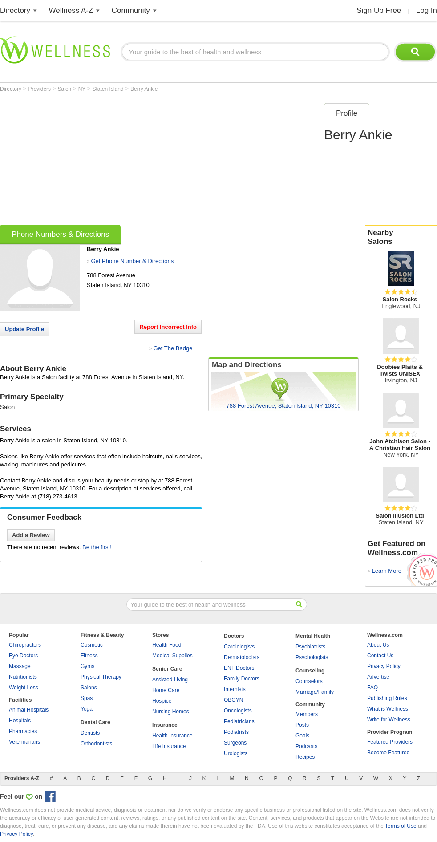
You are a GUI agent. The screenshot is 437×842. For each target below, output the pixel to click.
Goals (302, 736)
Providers (40, 89)
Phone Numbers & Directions (60, 234)
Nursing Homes (170, 711)
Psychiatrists (310, 647)
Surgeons (235, 743)
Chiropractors (25, 645)
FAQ (372, 687)
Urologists (235, 753)
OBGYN (233, 700)
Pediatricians (239, 721)
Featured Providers (390, 742)
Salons (89, 687)
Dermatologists (241, 657)
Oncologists (238, 711)
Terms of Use (401, 826)
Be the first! (97, 547)
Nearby (401, 237)
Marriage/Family (314, 692)
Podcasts (306, 746)
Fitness (89, 655)
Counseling (309, 671)
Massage (20, 666)
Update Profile (24, 329)
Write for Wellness (388, 720)
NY (82, 89)
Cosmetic (92, 645)
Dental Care (95, 722)
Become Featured (388, 752)
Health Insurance (172, 736)
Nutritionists (23, 677)
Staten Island (109, 89)
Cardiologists (239, 647)
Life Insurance (169, 746)
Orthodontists (96, 744)
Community (131, 10)
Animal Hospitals (29, 710)
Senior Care (167, 669)
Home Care (165, 690)
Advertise (378, 677)
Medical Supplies (172, 655)
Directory (15, 10)
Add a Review (31, 535)
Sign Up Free (378, 10)
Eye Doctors (23, 655)
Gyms (87, 666)
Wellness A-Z (71, 10)
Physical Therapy (101, 677)
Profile (346, 113)
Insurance (165, 725)
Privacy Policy (384, 666)
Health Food (166, 645)
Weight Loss (23, 687)
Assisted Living (170, 679)
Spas (87, 698)
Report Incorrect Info (168, 327)
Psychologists (311, 657)
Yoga (87, 709)
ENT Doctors (239, 668)
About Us (378, 645)
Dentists (90, 733)
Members (306, 714)
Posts (302, 725)
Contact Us (380, 655)
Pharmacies (23, 731)
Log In (426, 10)
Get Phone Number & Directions (132, 261)
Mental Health (312, 636)
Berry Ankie (144, 89)
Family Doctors (241, 679)
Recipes (305, 757)
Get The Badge (172, 348)
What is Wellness (387, 709)
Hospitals (20, 720)
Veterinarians (24, 742)
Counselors (309, 681)
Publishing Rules (387, 698)
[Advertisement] (119, 161)
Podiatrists (236, 732)
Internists (235, 689)
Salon (65, 89)
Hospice (161, 701)
